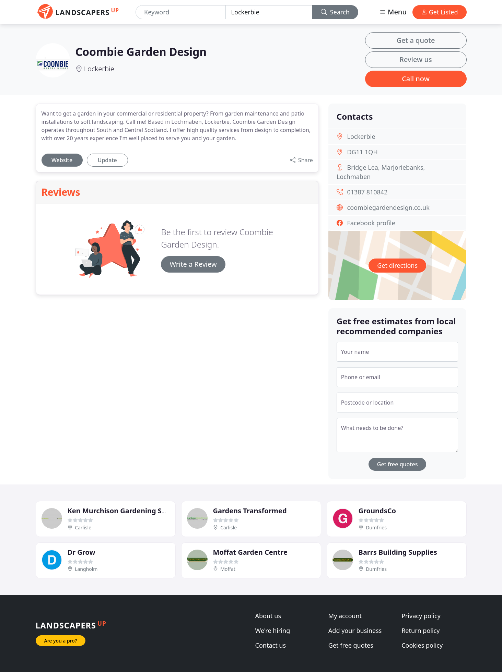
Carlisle (83, 527)
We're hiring (272, 630)
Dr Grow (81, 552)
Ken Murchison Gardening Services (127, 510)
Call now (416, 78)
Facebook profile (371, 223)
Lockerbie (99, 68)
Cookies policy (422, 645)
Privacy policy (421, 616)
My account (345, 616)
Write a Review (193, 264)
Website (61, 160)
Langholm (86, 569)
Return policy (420, 630)
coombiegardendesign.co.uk (388, 207)
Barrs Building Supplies (398, 552)
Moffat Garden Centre (250, 552)
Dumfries (376, 527)
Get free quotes (397, 464)
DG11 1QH (362, 152)
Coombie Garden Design (141, 51)
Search (335, 12)
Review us (415, 59)
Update (107, 160)
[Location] (269, 12)
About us (268, 616)
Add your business (355, 630)
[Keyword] (181, 12)
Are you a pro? (60, 640)
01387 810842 (367, 192)
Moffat (227, 569)
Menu (393, 11)
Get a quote (416, 40)
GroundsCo (377, 510)
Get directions (397, 265)
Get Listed (439, 12)
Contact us (270, 645)
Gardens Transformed (250, 510)
